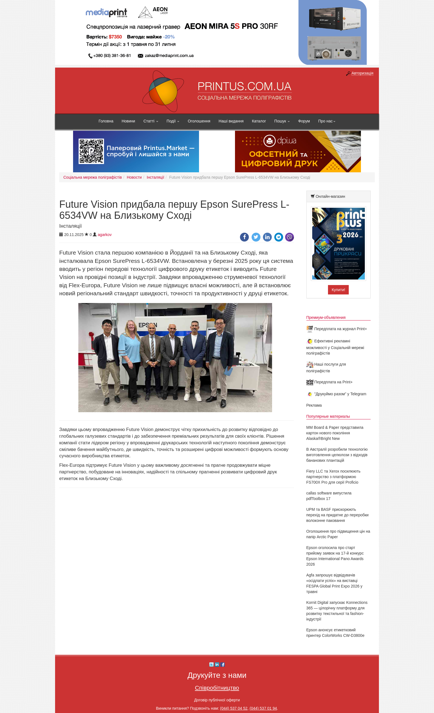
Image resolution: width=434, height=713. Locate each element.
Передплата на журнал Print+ (336, 329)
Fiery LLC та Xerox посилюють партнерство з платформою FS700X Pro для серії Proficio (333, 476)
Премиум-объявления (326, 317)
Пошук (282, 121)
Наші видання (231, 121)
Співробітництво (217, 687)
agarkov (105, 234)
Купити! (338, 290)
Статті (150, 121)
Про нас (326, 121)
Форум (304, 121)
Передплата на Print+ (329, 382)
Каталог (259, 121)
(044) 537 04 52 (233, 708)
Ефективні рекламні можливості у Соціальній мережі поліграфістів (335, 347)
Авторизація (362, 73)
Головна (106, 121)
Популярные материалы (328, 416)
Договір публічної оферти (217, 700)
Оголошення (199, 121)
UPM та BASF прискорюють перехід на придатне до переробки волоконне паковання (337, 515)
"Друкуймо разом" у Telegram (336, 394)
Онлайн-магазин (330, 196)
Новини (128, 121)
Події (173, 121)
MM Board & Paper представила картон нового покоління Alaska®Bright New (334, 433)
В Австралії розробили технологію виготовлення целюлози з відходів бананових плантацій (337, 455)
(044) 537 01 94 (263, 708)
